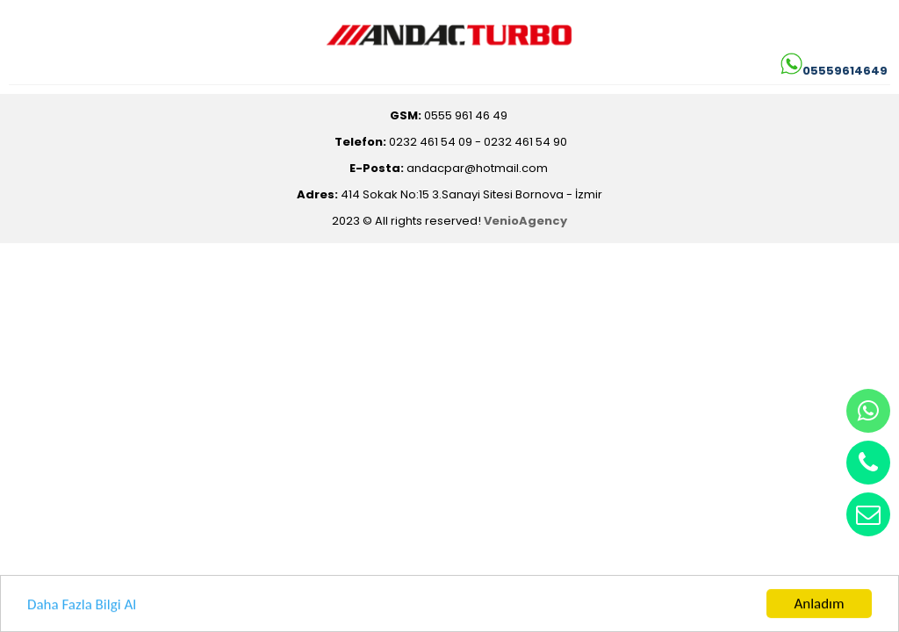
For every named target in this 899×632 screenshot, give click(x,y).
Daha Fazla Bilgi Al (81, 606)
